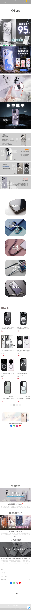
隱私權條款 (3, 579)
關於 (2, 569)
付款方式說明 (4, 576)
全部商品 (3, 573)
